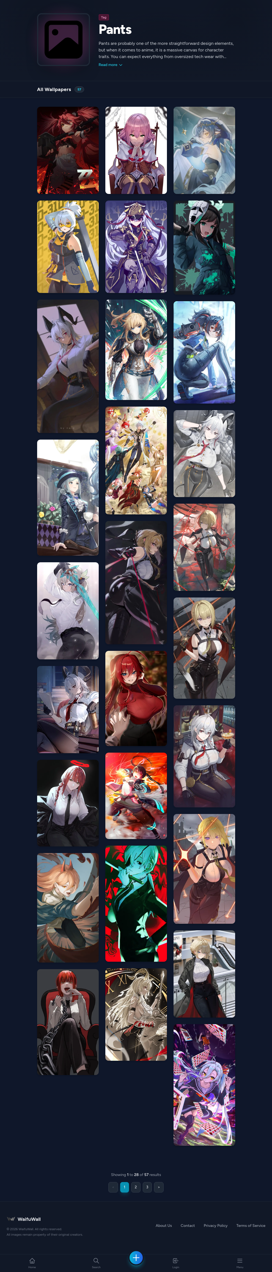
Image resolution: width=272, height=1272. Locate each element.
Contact (188, 1225)
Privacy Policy (216, 1225)
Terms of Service (251, 1225)
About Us (164, 1225)
